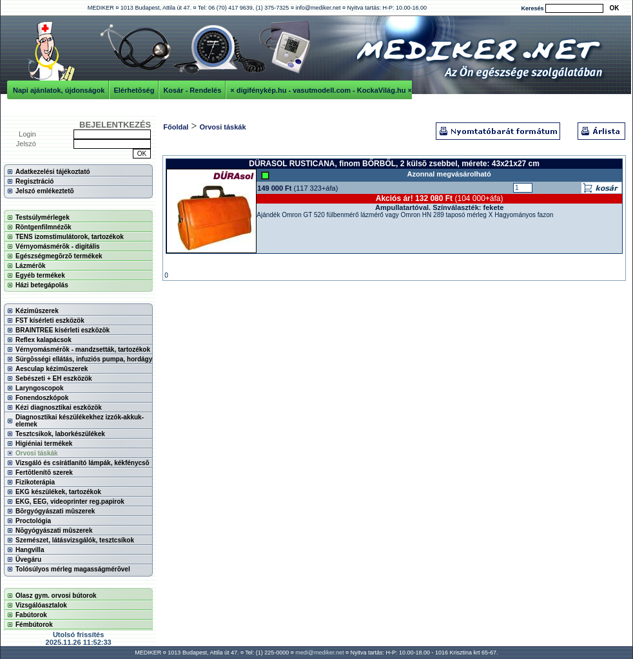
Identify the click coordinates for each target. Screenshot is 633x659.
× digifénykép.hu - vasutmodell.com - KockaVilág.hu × (321, 90)
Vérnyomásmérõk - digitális (57, 246)
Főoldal (175, 127)
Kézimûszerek (37, 310)
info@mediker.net (317, 8)
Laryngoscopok (39, 388)
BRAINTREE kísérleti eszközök (62, 330)
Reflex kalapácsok (43, 339)
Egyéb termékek (40, 275)
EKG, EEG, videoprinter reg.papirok (69, 501)
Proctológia (33, 520)
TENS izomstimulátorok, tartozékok (69, 236)
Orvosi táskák (36, 453)
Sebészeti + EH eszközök (53, 378)
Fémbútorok (34, 624)
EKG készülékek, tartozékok (58, 491)
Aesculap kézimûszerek (51, 368)
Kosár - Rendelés (192, 90)
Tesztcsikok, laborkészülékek (60, 433)
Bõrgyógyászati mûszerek (55, 511)
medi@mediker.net (319, 652)
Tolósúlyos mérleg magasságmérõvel (72, 569)
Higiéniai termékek (43, 443)
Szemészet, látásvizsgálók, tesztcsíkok (74, 540)
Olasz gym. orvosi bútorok (56, 595)
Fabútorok (31, 614)
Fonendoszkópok (41, 397)
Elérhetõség (133, 90)
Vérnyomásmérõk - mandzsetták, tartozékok (82, 349)
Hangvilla (29, 549)
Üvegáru (28, 559)
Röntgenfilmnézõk (43, 227)
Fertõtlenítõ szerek (44, 472)
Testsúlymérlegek (42, 217)
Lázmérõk (30, 265)
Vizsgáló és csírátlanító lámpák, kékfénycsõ (82, 462)
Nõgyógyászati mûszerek (54, 530)
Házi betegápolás (41, 285)
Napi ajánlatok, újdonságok (58, 90)
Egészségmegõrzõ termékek (58, 256)
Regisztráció (34, 181)
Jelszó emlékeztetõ (44, 191)
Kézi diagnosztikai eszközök (58, 407)
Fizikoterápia (35, 482)
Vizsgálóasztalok (41, 605)
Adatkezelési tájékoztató (52, 171)
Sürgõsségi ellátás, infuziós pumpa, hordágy (83, 359)
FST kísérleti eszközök (49, 320)
